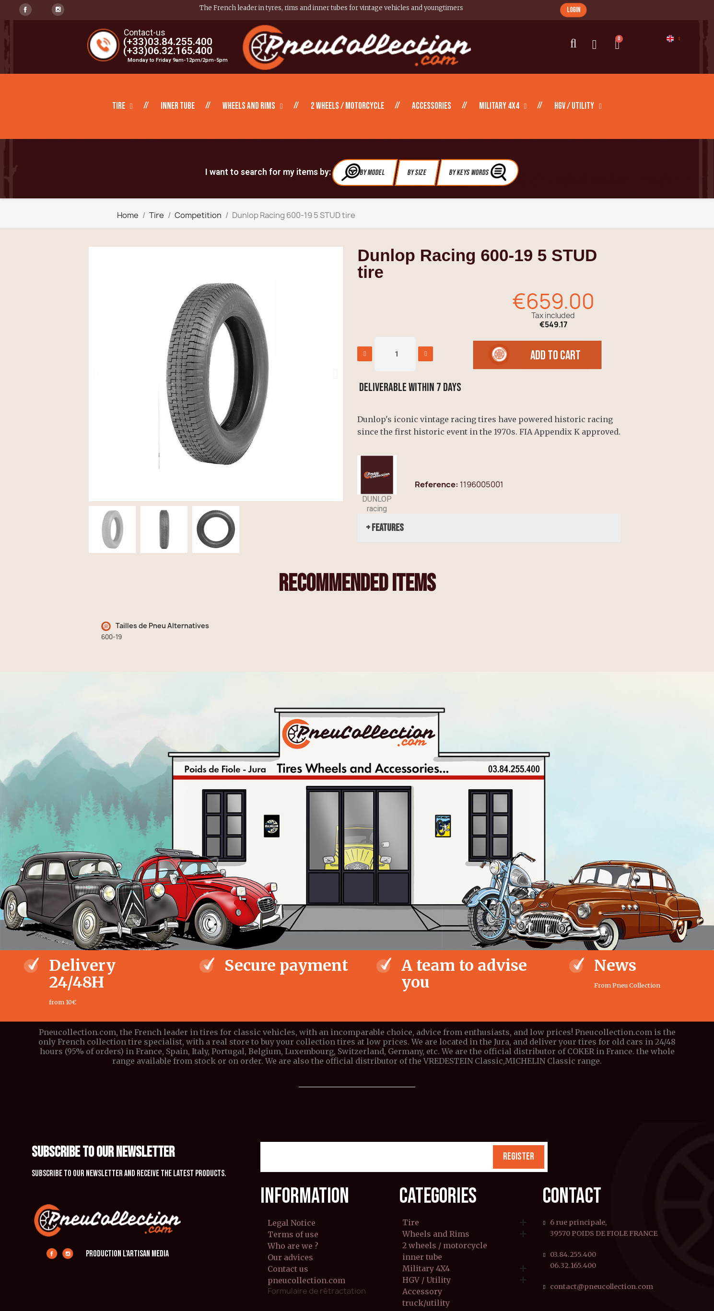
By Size (417, 172)
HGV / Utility (578, 106)
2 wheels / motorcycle (347, 106)
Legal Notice (292, 1223)
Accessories (431, 106)
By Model (363, 172)
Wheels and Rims (252, 106)
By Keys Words (478, 172)
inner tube (178, 106)
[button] (573, 10)
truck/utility (426, 1303)
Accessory (422, 1292)
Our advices (290, 1257)
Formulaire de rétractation (317, 1291)
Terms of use (293, 1234)
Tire (122, 106)
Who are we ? (293, 1246)
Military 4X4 (503, 106)
